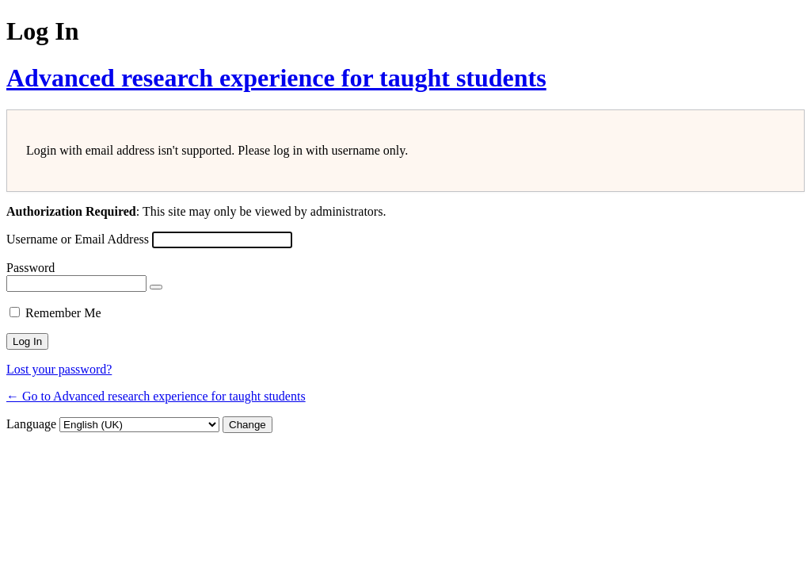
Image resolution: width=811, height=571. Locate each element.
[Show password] (156, 287)
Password (30, 267)
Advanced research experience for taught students (276, 77)
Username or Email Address (77, 239)
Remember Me (63, 313)
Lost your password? (59, 369)
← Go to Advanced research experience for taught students (156, 396)
